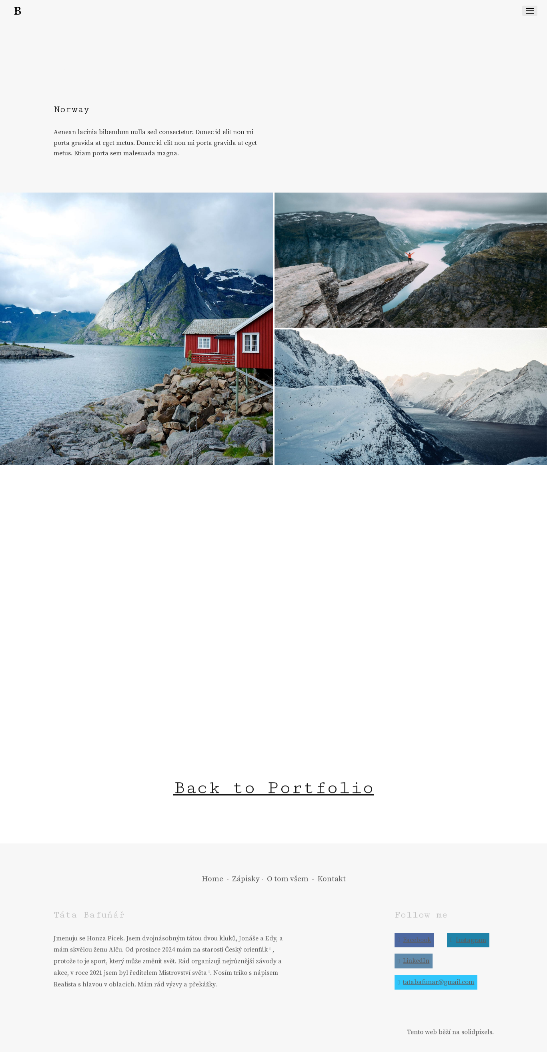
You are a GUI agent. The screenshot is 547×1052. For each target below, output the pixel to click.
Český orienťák (246, 955)
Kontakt (331, 884)
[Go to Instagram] (468, 945)
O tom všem (288, 884)
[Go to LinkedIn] (414, 966)
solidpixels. (477, 1037)
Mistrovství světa (183, 978)
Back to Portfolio (273, 793)
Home (212, 884)
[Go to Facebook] (415, 945)
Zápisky (246, 884)
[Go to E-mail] (436, 987)
